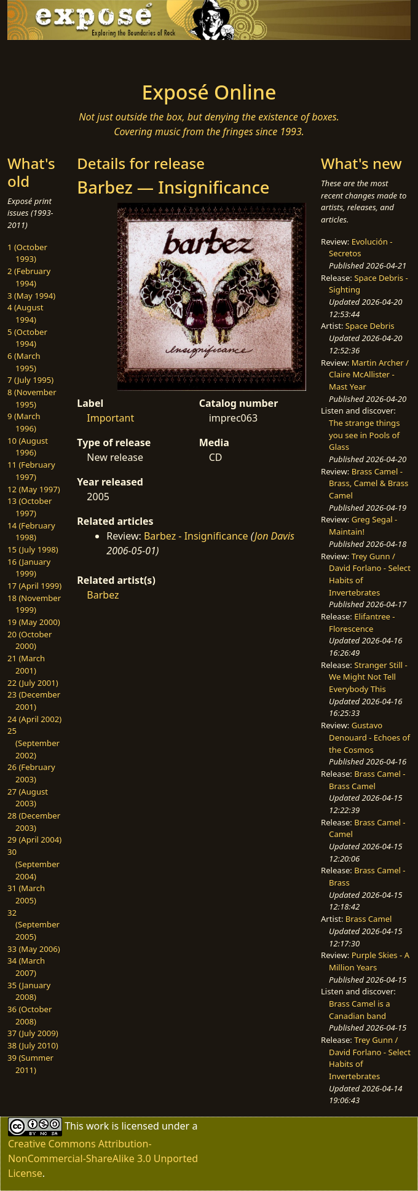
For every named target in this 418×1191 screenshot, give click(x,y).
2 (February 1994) (28, 277)
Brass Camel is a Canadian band (359, 1009)
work (97, 1126)
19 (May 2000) (33, 621)
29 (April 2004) (34, 839)
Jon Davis (274, 536)
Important (110, 418)
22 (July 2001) (32, 682)
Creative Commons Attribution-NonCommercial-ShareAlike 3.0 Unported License (103, 1158)
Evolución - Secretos (360, 247)
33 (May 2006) (33, 948)
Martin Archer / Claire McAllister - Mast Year (369, 374)
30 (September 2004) (33, 863)
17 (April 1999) (34, 585)
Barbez (103, 595)
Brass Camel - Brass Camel (367, 780)
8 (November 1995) (32, 398)
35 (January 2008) (28, 991)
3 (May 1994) (31, 295)
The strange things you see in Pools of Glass (364, 434)
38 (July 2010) (32, 1045)
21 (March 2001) (26, 664)
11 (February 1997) (31, 470)
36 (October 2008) (29, 1015)
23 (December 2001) (33, 700)
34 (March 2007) (26, 966)
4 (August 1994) (25, 313)
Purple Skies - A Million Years (369, 961)
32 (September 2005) (33, 924)
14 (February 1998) (31, 531)
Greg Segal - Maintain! (363, 525)
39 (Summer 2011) (30, 1063)
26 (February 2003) (31, 773)
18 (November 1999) (34, 604)
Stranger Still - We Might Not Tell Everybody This (368, 676)
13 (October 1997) (29, 507)
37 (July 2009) (32, 1033)
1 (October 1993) (27, 253)
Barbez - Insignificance (196, 536)
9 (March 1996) (24, 422)
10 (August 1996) (27, 446)
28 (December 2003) (33, 821)
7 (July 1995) (30, 379)
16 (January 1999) (28, 568)
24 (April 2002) (34, 719)
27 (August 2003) (27, 797)
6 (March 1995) (24, 362)
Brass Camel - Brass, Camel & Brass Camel (368, 483)
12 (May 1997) (33, 489)
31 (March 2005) (26, 894)
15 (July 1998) (32, 549)
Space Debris (370, 325)
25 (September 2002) (33, 742)
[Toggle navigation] (75, 57)
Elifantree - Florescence (362, 622)
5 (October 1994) (27, 338)
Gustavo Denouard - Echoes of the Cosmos (369, 737)
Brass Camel (368, 918)
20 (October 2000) (29, 640)
